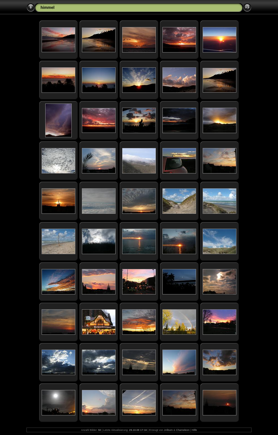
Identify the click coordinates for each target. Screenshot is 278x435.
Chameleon (182, 429)
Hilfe (194, 429)
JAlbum (168, 429)
